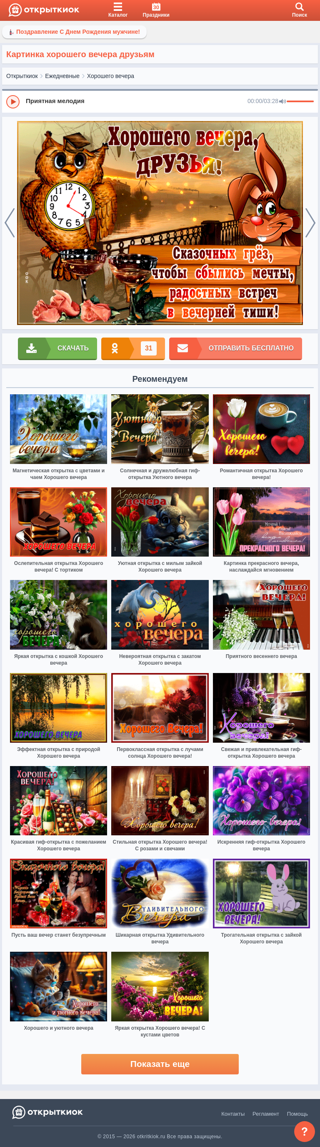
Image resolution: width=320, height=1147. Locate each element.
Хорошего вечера (110, 76)
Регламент (265, 1114)
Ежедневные (62, 76)
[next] (310, 223)
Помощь (297, 1114)
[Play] (13, 101)
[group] (160, 101)
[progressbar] (300, 102)
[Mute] (282, 102)
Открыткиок (22, 76)
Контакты (233, 1114)
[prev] (9, 223)
